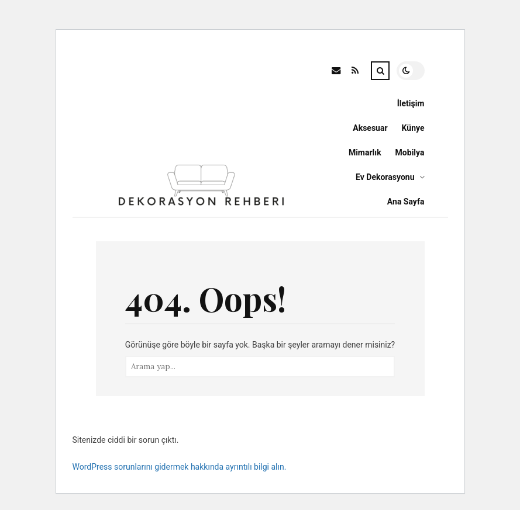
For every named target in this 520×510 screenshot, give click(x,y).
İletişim (411, 103)
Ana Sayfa (406, 201)
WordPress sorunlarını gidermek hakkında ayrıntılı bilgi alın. (180, 466)
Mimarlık (365, 152)
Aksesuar (370, 128)
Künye (413, 128)
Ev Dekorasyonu (385, 177)
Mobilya (410, 152)
